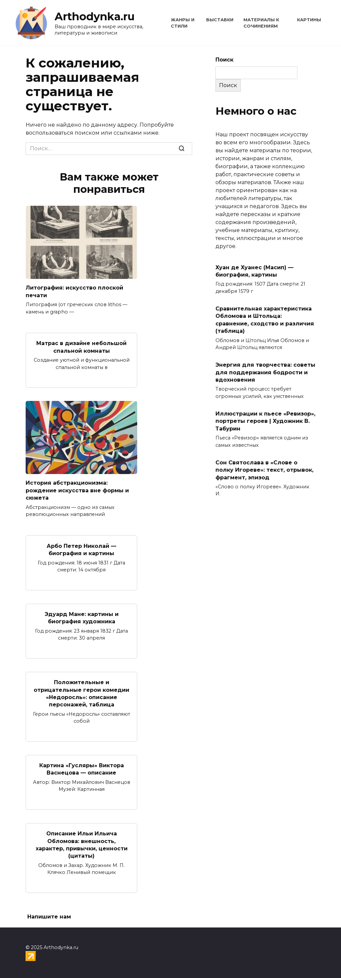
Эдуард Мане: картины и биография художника (82, 618)
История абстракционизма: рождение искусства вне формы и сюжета (77, 490)
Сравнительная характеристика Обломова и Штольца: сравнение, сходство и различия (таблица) (264, 320)
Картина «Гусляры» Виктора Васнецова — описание (81, 769)
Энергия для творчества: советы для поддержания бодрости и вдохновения (265, 372)
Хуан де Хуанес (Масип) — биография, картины (254, 271)
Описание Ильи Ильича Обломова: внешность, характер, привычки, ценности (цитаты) (82, 844)
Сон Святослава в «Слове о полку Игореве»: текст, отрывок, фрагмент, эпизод (264, 469)
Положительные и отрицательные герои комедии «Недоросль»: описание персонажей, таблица (81, 693)
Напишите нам (49, 917)
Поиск (224, 60)
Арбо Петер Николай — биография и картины (81, 549)
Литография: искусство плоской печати (74, 291)
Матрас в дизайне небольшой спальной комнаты (81, 347)
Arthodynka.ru (95, 16)
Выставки (219, 19)
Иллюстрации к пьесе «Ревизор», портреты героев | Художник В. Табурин (265, 421)
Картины (309, 19)
